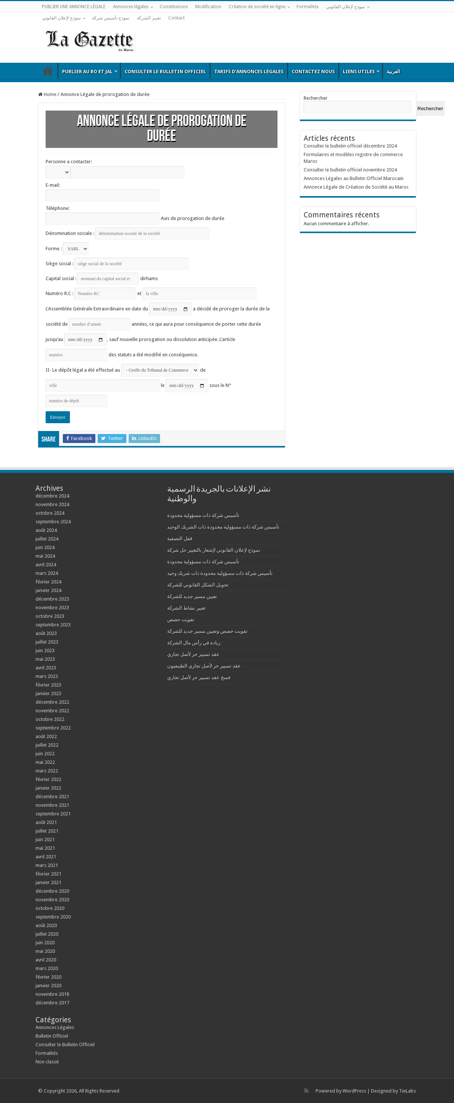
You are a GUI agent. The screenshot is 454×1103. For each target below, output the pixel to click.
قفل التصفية (179, 538)
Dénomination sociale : (127, 233)
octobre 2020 (50, 908)
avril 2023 (46, 667)
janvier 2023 (48, 693)
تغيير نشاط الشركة (186, 608)
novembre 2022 (52, 710)
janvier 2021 (48, 882)
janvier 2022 (48, 788)
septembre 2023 (53, 625)
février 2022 (48, 779)
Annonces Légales (55, 1027)
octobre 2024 (50, 513)
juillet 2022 (47, 745)
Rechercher (316, 98)
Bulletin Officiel (48, 70)
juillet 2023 (47, 642)
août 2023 (46, 633)
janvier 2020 (48, 985)
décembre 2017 (52, 1003)
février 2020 (48, 977)
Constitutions (174, 6)
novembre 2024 (52, 504)
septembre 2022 (53, 728)
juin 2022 (45, 753)
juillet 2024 (47, 539)
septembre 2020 (53, 917)
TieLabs (407, 1091)
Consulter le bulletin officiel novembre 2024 (350, 170)
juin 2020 (45, 942)
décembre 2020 (52, 891)
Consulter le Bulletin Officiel (165, 71)
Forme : (67, 248)
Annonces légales (130, 6)
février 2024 (48, 582)
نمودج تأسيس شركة (110, 18)
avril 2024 (46, 564)
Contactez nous (313, 71)
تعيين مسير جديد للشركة (192, 596)
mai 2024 (45, 556)
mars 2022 (47, 771)
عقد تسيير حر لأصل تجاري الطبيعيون (204, 666)
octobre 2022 (50, 719)
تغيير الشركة (149, 18)
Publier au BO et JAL (87, 71)
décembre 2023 (52, 599)
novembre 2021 (52, 805)
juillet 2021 (47, 831)
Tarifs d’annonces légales (248, 71)
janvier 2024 (48, 590)
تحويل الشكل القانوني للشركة (197, 585)
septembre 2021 (53, 814)
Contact (176, 18)
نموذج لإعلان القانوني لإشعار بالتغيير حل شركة (213, 550)
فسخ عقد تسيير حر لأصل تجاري (198, 677)
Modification (208, 6)
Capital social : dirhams (102, 278)
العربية (393, 71)
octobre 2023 (50, 616)
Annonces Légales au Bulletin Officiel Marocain (354, 178)
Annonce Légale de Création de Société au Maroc (356, 187)
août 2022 (46, 736)
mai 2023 (45, 659)
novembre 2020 (52, 899)
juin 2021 (45, 839)
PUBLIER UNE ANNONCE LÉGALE (73, 6)
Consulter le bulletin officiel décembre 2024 (350, 146)
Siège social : (117, 263)
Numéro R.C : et (151, 293)
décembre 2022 (52, 702)
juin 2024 (45, 547)
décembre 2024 (52, 496)
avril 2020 (46, 960)
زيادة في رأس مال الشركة (193, 642)
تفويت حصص (180, 619)
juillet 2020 (47, 934)
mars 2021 (47, 865)
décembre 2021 (52, 796)
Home (47, 94)
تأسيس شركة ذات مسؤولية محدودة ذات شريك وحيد (220, 573)
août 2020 (46, 925)
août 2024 (46, 530)
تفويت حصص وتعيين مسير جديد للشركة (207, 631)
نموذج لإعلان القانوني (345, 6)
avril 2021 (46, 856)
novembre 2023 (52, 607)
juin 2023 (45, 650)
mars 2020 (47, 968)
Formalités (308, 6)
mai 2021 (45, 848)
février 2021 (48, 874)
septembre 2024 (53, 521)
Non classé (47, 1062)
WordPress (354, 1091)
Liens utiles (359, 71)
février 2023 (48, 685)
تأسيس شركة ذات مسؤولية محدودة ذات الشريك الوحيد (223, 527)
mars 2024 (47, 573)
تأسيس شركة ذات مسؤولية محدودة (203, 515)
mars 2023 (47, 676)
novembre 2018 (52, 994)
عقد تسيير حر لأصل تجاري (193, 654)
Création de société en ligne (257, 6)
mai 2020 (45, 951)
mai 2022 (45, 762)
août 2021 (46, 822)
